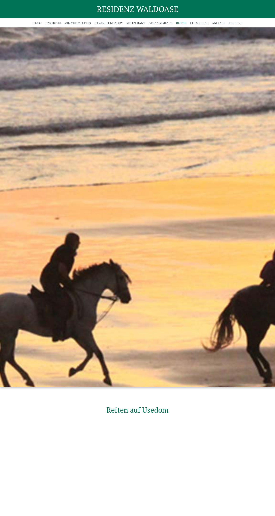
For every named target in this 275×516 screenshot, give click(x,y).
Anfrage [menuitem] (218, 23)
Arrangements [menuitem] (160, 23)
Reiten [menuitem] (181, 23)
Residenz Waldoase (137, 9)
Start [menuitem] (37, 23)
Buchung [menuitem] (235, 23)
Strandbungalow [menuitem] (109, 23)
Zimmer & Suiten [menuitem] (78, 23)
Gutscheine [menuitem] (199, 23)
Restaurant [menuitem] (135, 23)
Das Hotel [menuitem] (53, 23)
